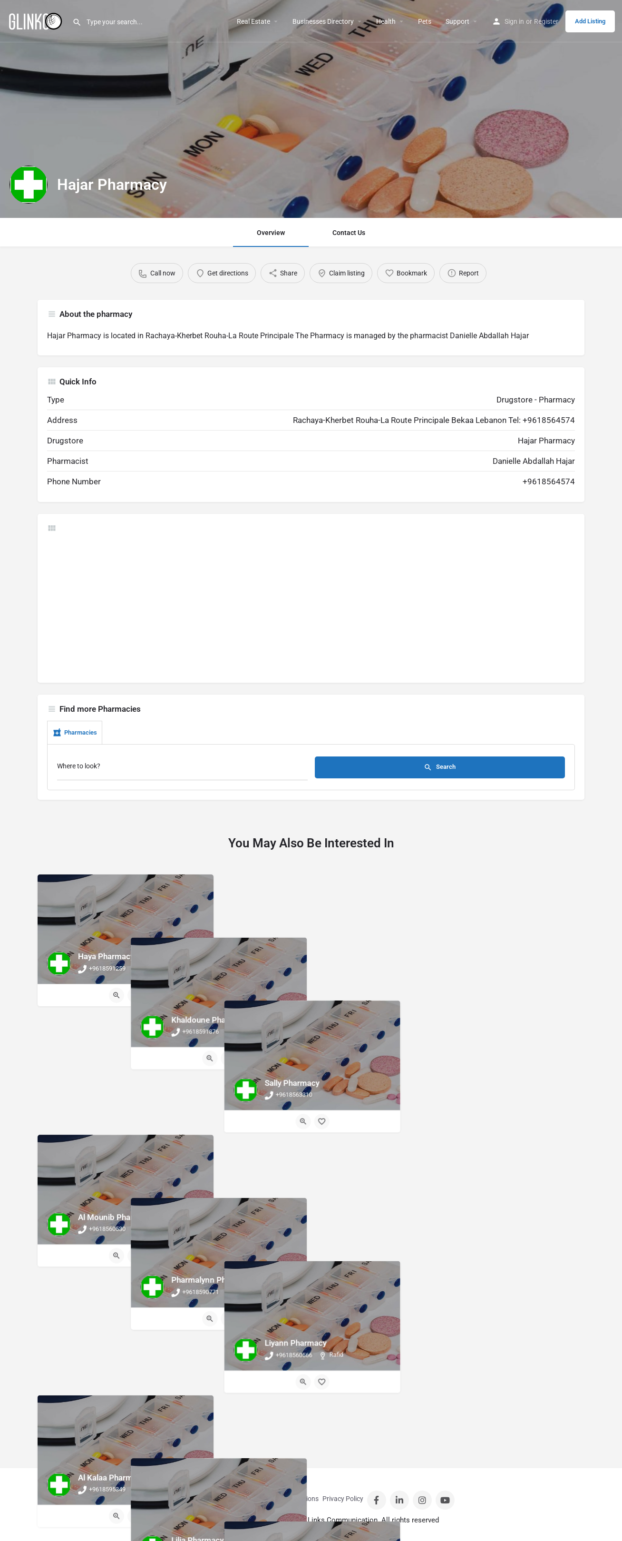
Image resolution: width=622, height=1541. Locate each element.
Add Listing (590, 21)
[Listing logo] (29, 185)
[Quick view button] (116, 995)
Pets (424, 21)
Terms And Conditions (286, 1498)
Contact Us (348, 232)
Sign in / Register (225, 1498)
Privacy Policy (342, 1498)
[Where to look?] (182, 768)
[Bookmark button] (135, 995)
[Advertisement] (311, 606)
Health (386, 21)
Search (440, 767)
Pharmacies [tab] (74, 732)
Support (457, 21)
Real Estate (253, 21)
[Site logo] (36, 20)
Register (546, 21)
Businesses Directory (323, 21)
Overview (271, 232)
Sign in (514, 21)
